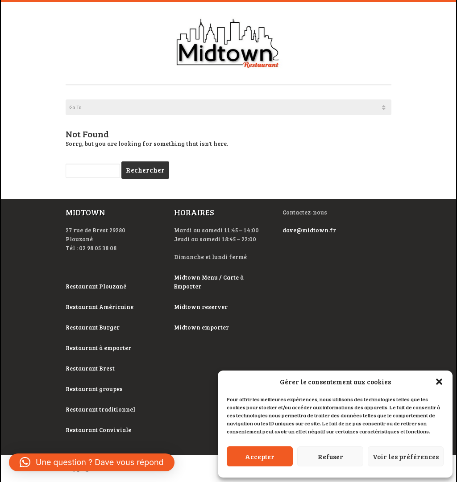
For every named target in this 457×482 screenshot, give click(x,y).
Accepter (259, 456)
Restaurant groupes (94, 389)
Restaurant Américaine (100, 307)
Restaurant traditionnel (101, 409)
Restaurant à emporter (98, 348)
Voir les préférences (406, 456)
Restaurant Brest (90, 368)
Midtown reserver (201, 307)
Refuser (330, 456)
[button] (439, 381)
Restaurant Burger (93, 327)
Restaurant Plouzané (96, 286)
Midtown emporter (201, 327)
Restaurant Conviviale (98, 430)
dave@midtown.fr (309, 230)
